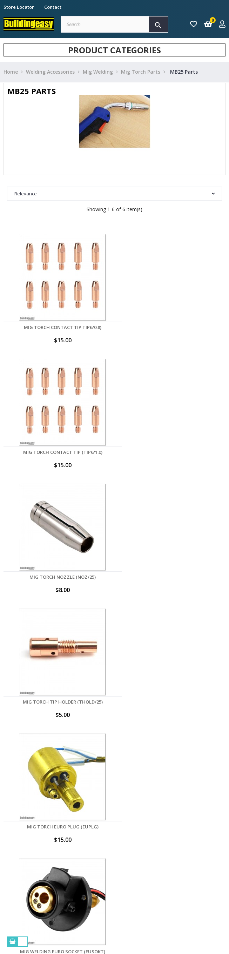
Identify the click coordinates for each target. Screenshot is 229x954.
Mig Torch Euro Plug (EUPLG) (57, 577)
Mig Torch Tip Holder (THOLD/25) (172, 452)
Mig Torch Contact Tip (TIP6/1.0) (171, 327)
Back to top (194, 638)
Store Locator (19, 7)
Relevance (114, 193)
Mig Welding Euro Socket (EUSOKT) (171, 577)
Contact (52, 7)
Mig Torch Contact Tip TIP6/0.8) (57, 327)
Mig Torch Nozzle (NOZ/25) (57, 452)
